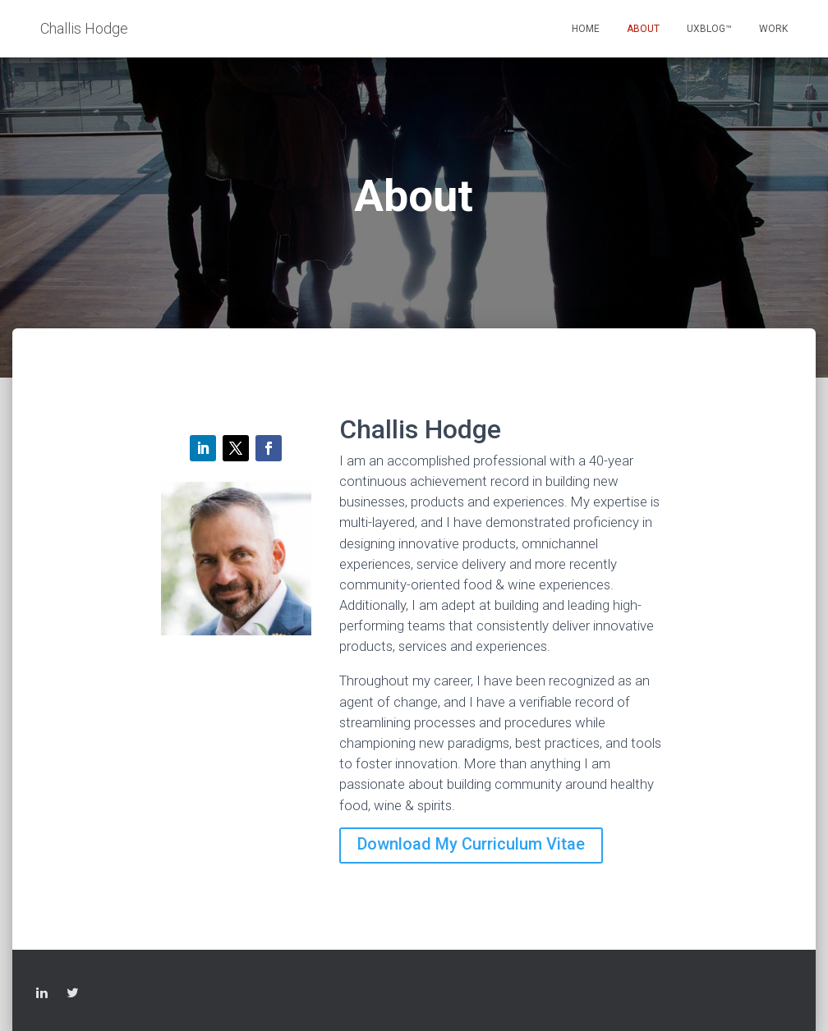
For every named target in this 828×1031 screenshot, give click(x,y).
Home (586, 28)
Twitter (72, 995)
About (643, 28)
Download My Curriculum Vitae (471, 844)
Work (773, 28)
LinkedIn (42, 995)
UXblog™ (709, 28)
